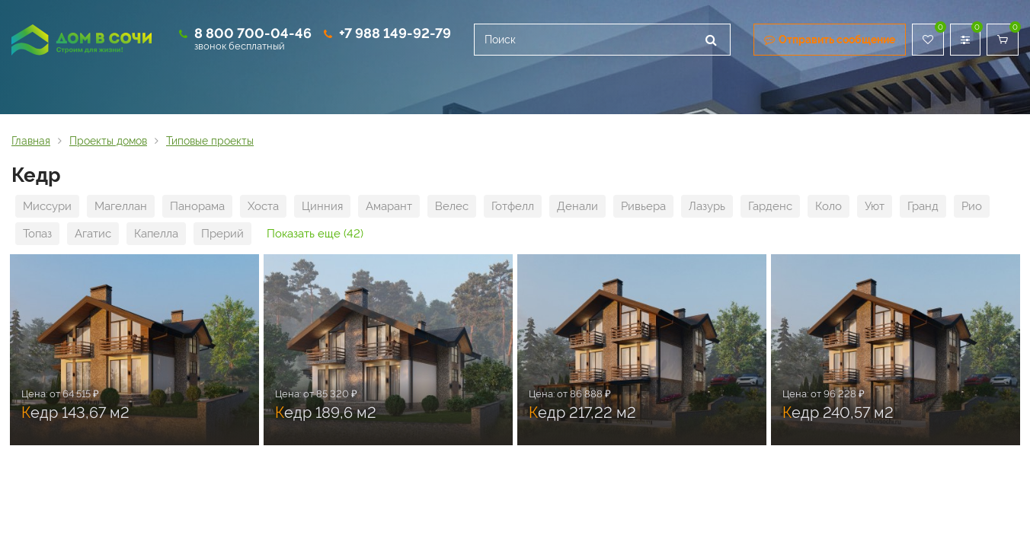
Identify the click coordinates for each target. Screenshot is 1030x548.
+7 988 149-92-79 (395, 33)
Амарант (389, 206)
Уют (874, 206)
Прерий (222, 234)
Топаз (37, 234)
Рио (971, 206)
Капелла (156, 234)
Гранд (923, 206)
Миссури (47, 206)
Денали (577, 206)
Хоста (263, 206)
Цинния (322, 206)
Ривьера (643, 206)
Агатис (93, 234)
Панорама (197, 206)
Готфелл (512, 206)
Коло (828, 206)
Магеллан (120, 206)
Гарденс (770, 206)
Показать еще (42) (315, 234)
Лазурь (707, 206)
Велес (452, 206)
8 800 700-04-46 (253, 33)
